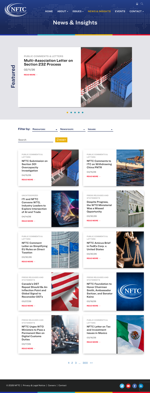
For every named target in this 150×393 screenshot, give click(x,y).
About (62, 11)
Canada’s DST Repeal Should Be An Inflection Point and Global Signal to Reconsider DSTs (34, 290)
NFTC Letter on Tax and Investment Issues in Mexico (98, 329)
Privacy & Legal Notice (34, 385)
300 (85, 362)
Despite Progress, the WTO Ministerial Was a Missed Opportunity (99, 206)
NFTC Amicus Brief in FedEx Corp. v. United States (98, 246)
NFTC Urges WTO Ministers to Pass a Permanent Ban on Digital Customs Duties (33, 333)
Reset (61, 140)
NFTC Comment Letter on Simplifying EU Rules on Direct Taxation (34, 247)
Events (120, 11)
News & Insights (99, 11)
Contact (136, 11)
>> (91, 362)
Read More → (31, 75)
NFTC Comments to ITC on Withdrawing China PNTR (99, 164)
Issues (78, 11)
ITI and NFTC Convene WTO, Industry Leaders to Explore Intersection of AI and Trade (34, 205)
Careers (52, 385)
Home (49, 11)
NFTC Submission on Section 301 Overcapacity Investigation (35, 165)
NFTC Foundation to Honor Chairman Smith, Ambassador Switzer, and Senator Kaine (99, 290)
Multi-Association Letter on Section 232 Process (48, 62)
